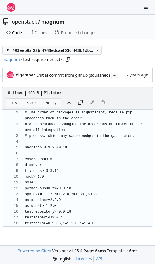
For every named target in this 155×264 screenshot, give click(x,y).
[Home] (11, 7)
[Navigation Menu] (146, 7)
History (51, 102)
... (114, 75)
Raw (14, 102)
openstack (24, 22)
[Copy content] (80, 103)
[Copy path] (68, 59)
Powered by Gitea (34, 250)
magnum (52, 22)
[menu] (62, 259)
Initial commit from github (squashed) (73, 75)
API (99, 258)
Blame (31, 102)
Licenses (84, 258)
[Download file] (69, 103)
